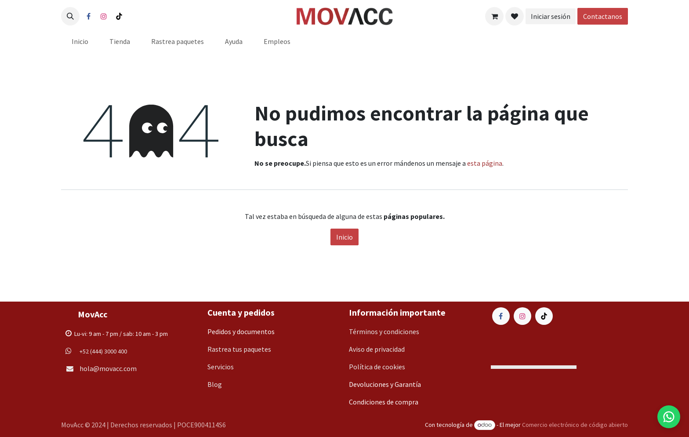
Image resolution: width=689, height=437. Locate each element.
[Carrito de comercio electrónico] (494, 16)
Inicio (344, 237)
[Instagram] (104, 16)
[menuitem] (80, 41)
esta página (484, 163)
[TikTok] (119, 16)
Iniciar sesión (550, 16)
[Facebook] (88, 16)
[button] (70, 16)
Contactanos (602, 16)
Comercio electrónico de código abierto (575, 425)
